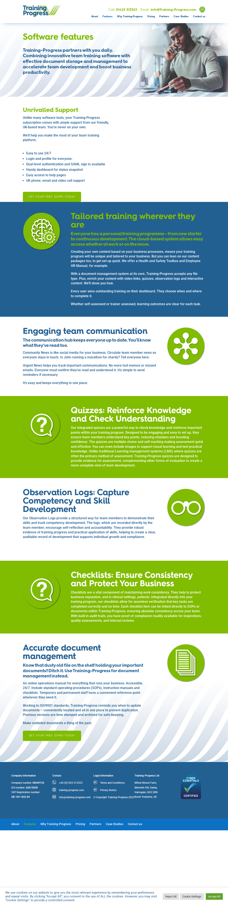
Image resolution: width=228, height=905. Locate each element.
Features (107, 16)
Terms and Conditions (112, 782)
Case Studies (181, 16)
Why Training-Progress (130, 16)
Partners (164, 16)
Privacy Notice (108, 790)
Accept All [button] (214, 896)
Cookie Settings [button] (192, 896)
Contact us (199, 16)
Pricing (151, 16)
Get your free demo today (52, 197)
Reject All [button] (170, 896)
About (94, 16)
